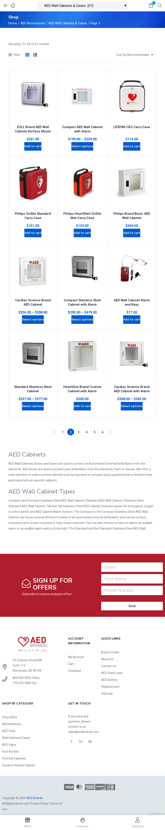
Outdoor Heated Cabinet (18, 761)
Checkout (74, 666)
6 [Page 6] (102, 428)
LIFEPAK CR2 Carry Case (131, 122)
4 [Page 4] (86, 428)
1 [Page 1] (63, 428)
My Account (76, 652)
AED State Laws (112, 668)
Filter (14, 55)
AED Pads (8, 726)
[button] (151, 6)
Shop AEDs (9, 713)
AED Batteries (11, 719)
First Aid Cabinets (14, 754)
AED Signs (9, 740)
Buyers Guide (110, 648)
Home (12, 23)
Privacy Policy (39, 799)
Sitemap (107, 689)
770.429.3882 (22, 678)
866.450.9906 (22, 673)
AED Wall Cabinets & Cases (67, 23)
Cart (71, 659)
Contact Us (108, 661)
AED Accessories (32, 23)
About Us (107, 655)
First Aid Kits (10, 747)
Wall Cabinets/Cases (16, 733)
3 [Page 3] (78, 428)
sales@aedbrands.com (83, 727)
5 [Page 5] (94, 428)
